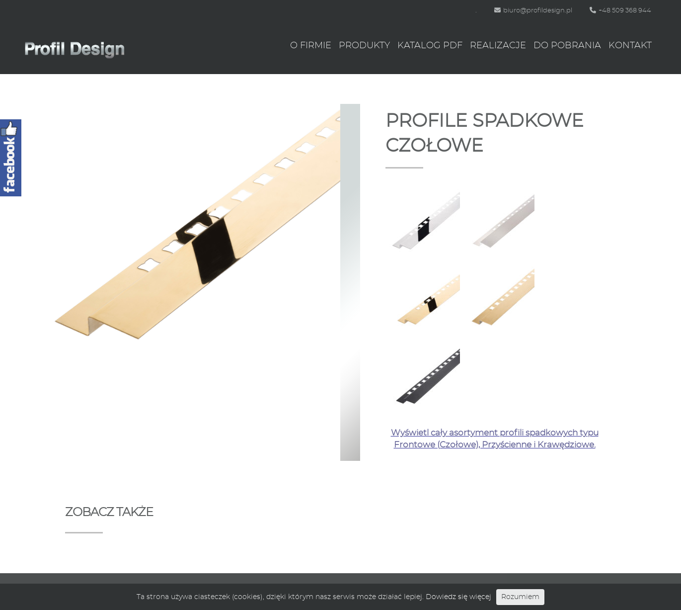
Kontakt (630, 45)
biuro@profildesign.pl (533, 10)
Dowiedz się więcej (458, 597)
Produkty (364, 45)
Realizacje (498, 45)
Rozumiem (520, 597)
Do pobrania (567, 45)
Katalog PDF (429, 45)
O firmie (310, 45)
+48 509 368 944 (620, 10)
